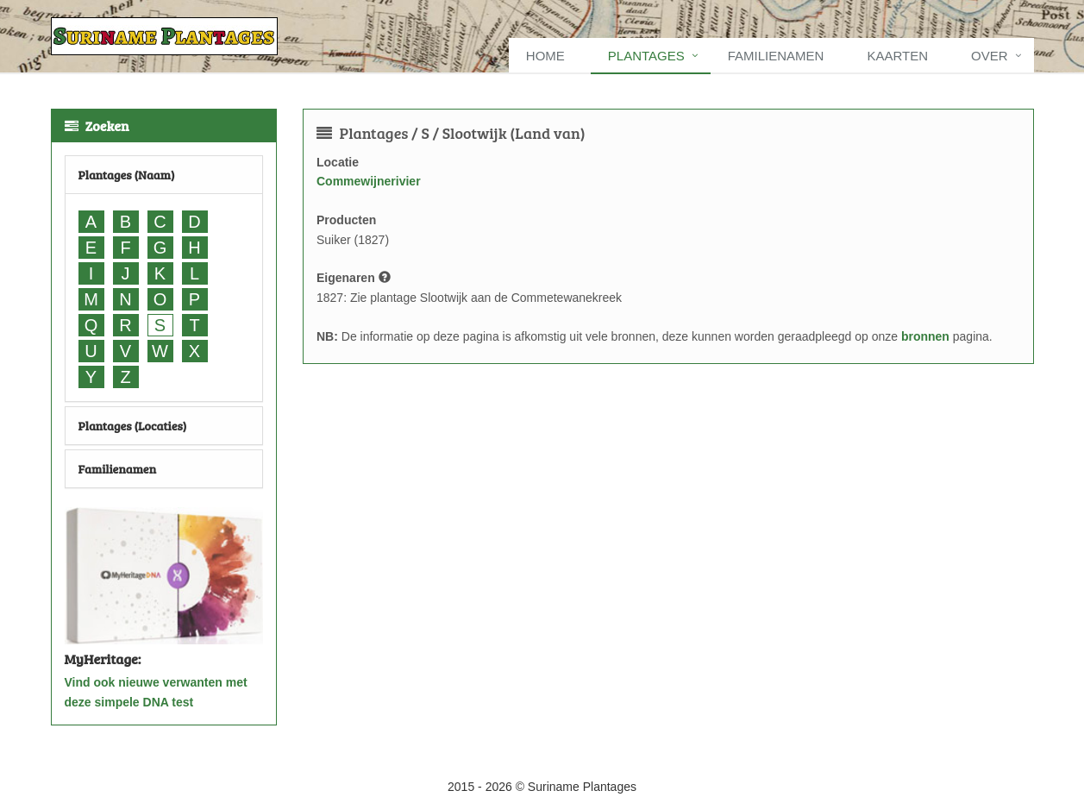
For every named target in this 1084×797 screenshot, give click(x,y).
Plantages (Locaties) (132, 425)
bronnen (925, 336)
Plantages (646, 55)
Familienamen (776, 55)
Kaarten (897, 55)
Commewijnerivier (368, 181)
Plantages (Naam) (126, 174)
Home (545, 55)
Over (989, 55)
